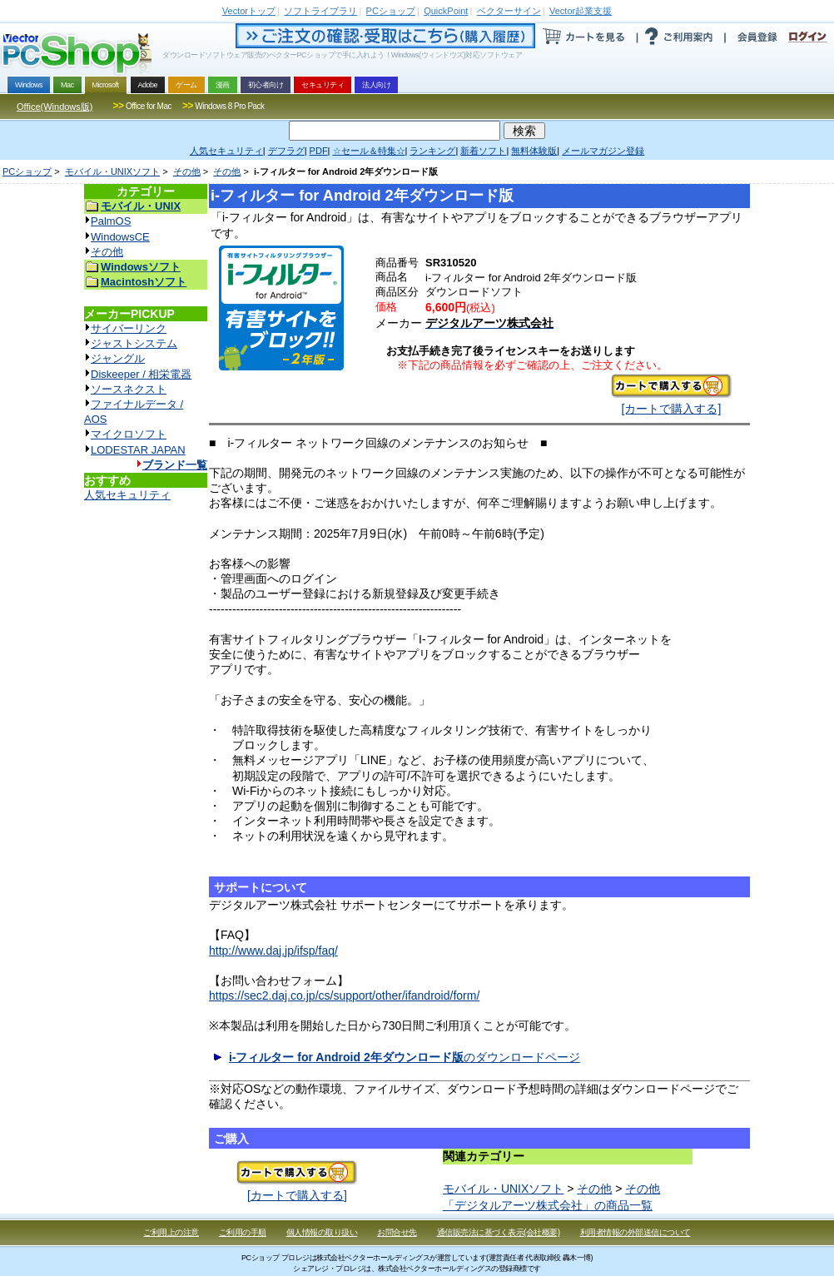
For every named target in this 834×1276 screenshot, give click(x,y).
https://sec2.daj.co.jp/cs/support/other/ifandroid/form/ (344, 995)
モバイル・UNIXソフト (112, 171)
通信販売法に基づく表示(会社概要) (498, 1232)
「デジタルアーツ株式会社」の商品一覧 (548, 1205)
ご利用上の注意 (171, 1232)
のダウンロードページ (404, 1057)
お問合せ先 (397, 1232)
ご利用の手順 (242, 1232)
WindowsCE (120, 237)
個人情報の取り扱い (322, 1232)
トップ (249, 11)
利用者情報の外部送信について (635, 1232)
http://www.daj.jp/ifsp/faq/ (273, 950)
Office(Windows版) (54, 107)
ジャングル (118, 358)
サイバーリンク (128, 328)
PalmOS (111, 221)
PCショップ (27, 171)
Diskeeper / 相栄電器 (141, 374)
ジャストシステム (134, 343)
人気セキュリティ (127, 495)
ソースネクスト (128, 389)
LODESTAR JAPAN (138, 450)
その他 (187, 171)
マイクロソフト (128, 434)
